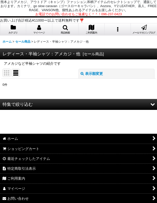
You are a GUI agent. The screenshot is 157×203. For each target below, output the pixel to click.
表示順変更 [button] (92, 74)
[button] (65, 29)
